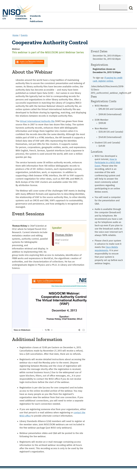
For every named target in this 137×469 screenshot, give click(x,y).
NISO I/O (93, 14)
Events (83, 14)
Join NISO (63, 14)
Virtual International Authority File (37, 116)
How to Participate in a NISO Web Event (107, 157)
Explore (74, 14)
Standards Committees (106, 15)
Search (131, 8)
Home (39, 14)
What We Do (50, 14)
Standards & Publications (123, 15)
